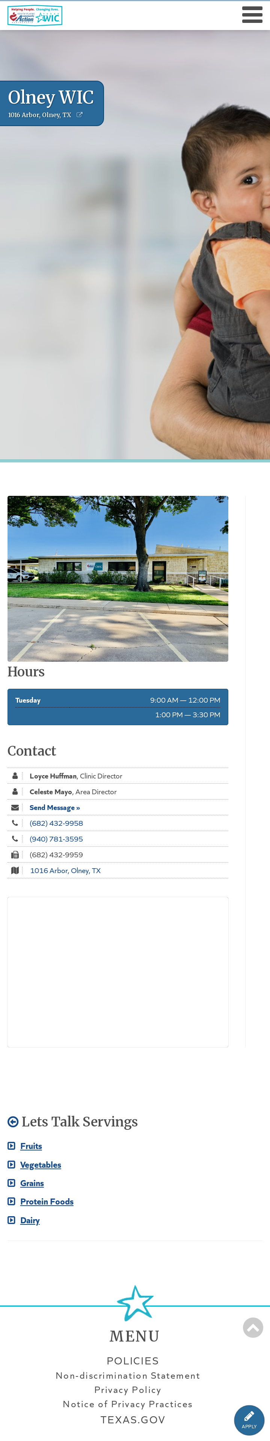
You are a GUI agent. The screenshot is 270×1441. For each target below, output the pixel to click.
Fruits (25, 1145)
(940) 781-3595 (56, 838)
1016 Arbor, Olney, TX (65, 870)
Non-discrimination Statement (128, 1375)
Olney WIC (51, 97)
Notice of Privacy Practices (128, 1404)
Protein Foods (41, 1200)
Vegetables (34, 1164)
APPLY (249, 1426)
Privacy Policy (127, 1389)
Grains (26, 1182)
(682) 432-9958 (56, 823)
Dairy (24, 1219)
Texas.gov (133, 1419)
